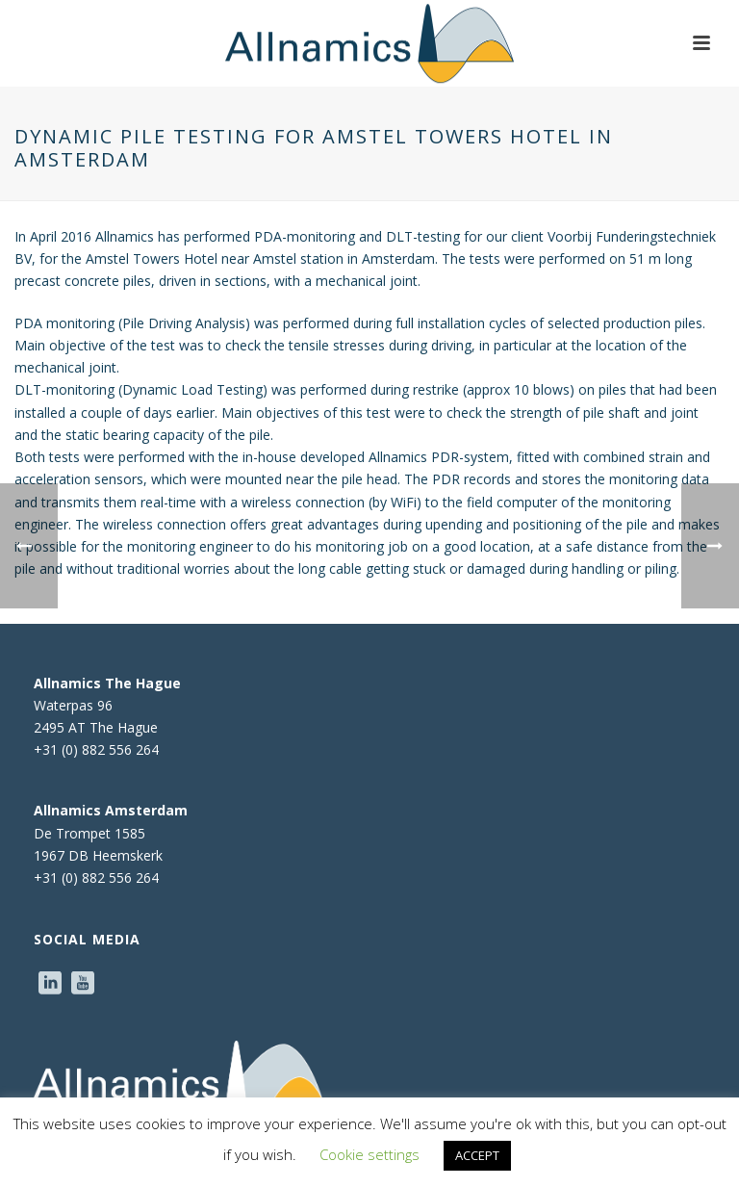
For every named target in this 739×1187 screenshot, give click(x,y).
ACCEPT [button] (477, 1155)
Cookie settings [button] (369, 1154)
